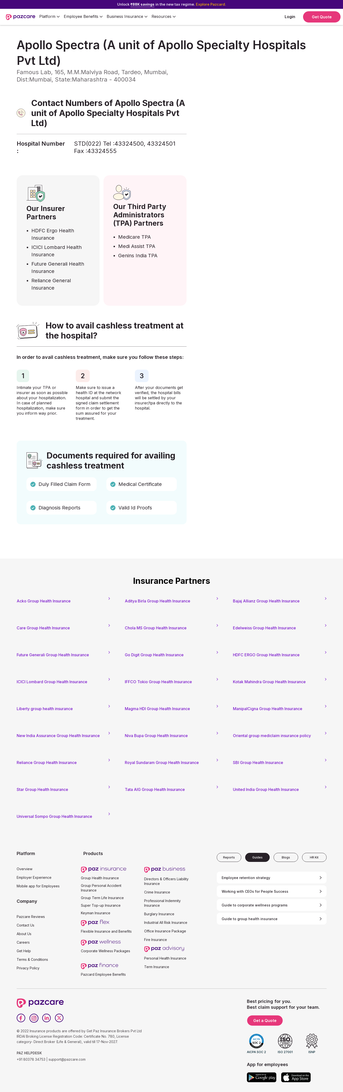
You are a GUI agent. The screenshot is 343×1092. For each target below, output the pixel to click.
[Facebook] (21, 1018)
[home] (20, 17)
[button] (49, 17)
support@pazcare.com (67, 1059)
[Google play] (261, 1077)
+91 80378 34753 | (32, 1059)
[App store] (296, 1077)
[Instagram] (33, 1018)
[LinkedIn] (46, 1018)
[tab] (229, 857)
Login (290, 16)
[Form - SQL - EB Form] (258, 130)
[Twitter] (59, 1018)
